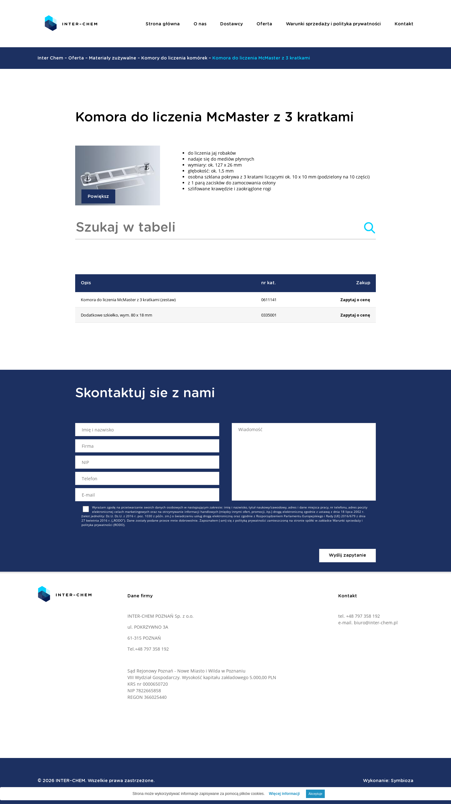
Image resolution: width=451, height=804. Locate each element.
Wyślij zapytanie (347, 555)
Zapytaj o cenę (355, 299)
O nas (200, 24)
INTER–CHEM (70, 781)
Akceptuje (315, 794)
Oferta (264, 24)
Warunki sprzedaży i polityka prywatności (333, 24)
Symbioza (402, 781)
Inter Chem (50, 58)
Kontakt (404, 24)
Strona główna (163, 24)
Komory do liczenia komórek (174, 58)
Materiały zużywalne (112, 58)
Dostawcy (231, 24)
